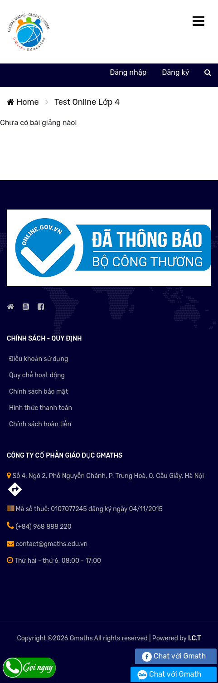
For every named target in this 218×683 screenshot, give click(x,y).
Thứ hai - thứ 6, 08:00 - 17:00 (54, 561)
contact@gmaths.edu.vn (47, 544)
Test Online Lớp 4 (87, 102)
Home (23, 102)
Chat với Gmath (174, 656)
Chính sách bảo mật (38, 391)
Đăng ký (175, 72)
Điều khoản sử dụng (38, 359)
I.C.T (194, 638)
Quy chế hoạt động (37, 375)
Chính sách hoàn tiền (40, 424)
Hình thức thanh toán (40, 408)
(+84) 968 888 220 (39, 527)
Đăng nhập (128, 72)
